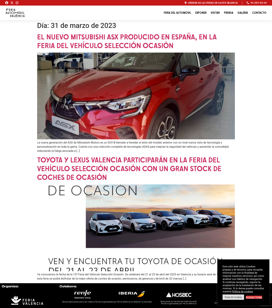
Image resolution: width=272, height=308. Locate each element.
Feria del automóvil (177, 12)
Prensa (228, 12)
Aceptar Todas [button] (254, 297)
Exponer (201, 12)
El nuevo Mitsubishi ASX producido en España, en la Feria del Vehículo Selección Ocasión (127, 41)
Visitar (215, 12)
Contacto (259, 12)
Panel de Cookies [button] (233, 297)
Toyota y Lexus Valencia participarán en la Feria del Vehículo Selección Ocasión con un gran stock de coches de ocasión (129, 168)
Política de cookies (242, 291)
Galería (242, 12)
